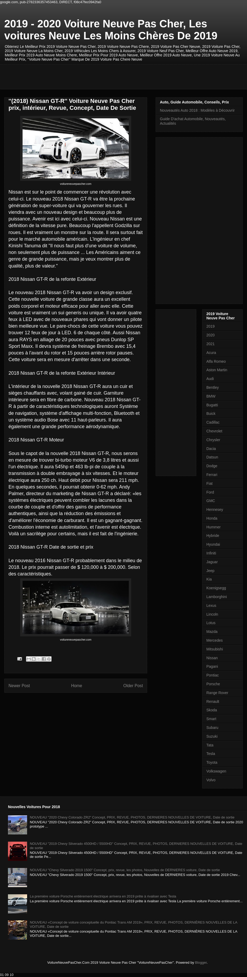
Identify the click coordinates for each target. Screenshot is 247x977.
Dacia (211, 448)
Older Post (133, 685)
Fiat (209, 483)
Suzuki (212, 736)
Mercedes (214, 640)
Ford (210, 492)
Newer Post (19, 685)
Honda (211, 518)
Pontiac (212, 675)
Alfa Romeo (216, 361)
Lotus (210, 623)
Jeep (210, 571)
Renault (212, 701)
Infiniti (211, 553)
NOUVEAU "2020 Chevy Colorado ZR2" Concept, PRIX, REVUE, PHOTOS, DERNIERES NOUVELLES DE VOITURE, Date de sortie (132, 817)
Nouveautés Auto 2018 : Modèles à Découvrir (197, 110)
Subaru (212, 727)
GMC (210, 501)
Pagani (212, 666)
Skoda (211, 710)
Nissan (212, 658)
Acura (211, 352)
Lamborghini (216, 597)
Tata (209, 745)
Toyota (211, 762)
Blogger (201, 963)
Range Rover (217, 693)
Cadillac (213, 422)
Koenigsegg (216, 588)
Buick (210, 413)
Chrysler (213, 440)
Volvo (210, 780)
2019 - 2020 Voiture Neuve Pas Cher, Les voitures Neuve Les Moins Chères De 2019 (111, 29)
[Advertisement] (105, 76)
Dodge (211, 466)
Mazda (212, 631)
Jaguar (212, 562)
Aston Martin (216, 370)
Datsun (212, 457)
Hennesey (214, 509)
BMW (210, 396)
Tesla (210, 753)
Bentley (212, 387)
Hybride (212, 535)
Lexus (211, 605)
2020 (210, 335)
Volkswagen (216, 771)
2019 (210, 326)
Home (76, 685)
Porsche (213, 684)
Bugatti (212, 405)
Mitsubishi (214, 649)
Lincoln (212, 614)
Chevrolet (214, 431)
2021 (210, 344)
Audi (210, 379)
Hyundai (213, 544)
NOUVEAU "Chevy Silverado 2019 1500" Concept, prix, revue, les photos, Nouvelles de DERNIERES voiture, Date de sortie (125, 870)
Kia (209, 579)
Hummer (213, 527)
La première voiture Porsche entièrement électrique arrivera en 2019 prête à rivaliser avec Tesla (103, 896)
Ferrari (211, 475)
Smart (211, 719)
